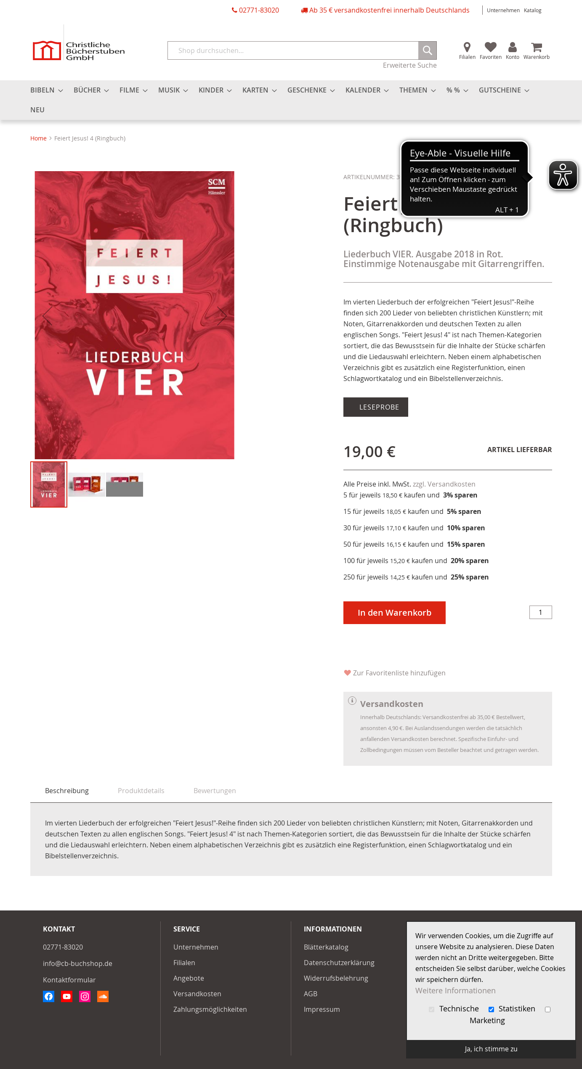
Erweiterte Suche (410, 65)
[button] (47, 317)
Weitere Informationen (455, 990)
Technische (455, 1008)
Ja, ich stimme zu (491, 1048)
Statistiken (513, 1008)
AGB (310, 993)
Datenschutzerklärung (339, 962)
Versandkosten (197, 993)
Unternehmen (503, 10)
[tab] (67, 790)
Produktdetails (141, 790)
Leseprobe (378, 407)
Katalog (533, 10)
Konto (512, 56)
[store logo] (79, 42)
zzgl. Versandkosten (444, 484)
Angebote (188, 978)
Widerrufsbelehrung (336, 978)
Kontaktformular (69, 979)
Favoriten (491, 56)
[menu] (291, 100)
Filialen (467, 56)
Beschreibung (67, 790)
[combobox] (302, 50)
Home (38, 138)
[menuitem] (44, 90)
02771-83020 (259, 10)
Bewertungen (215, 790)
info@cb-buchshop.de (77, 963)
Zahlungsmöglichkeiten (210, 1009)
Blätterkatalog (326, 947)
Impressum (322, 1009)
